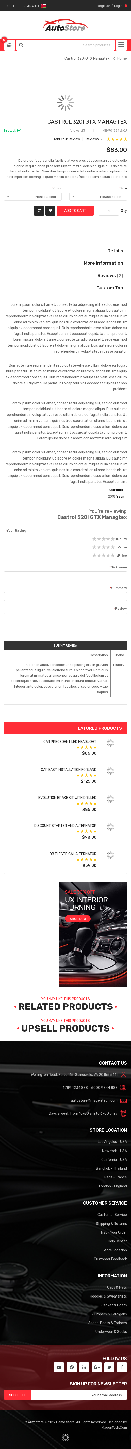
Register (103, 6)
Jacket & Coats (114, 1305)
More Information (103, 263)
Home (122, 58)
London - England (113, 1186)
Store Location (115, 1250)
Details (115, 250)
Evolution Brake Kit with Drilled (67, 798)
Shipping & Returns (111, 1224)
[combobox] (70, 45)
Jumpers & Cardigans (109, 1314)
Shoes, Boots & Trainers (107, 1323)
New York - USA (114, 1151)
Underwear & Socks (111, 1332)
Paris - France (115, 1177)
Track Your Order (113, 1232)
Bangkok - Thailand (111, 1168)
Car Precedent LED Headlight (69, 742)
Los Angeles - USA (112, 1142)
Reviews (110, 275)
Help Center (117, 1241)
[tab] (65, 288)
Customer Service (112, 1215)
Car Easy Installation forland (68, 770)
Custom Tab (109, 287)
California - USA (114, 1160)
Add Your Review (67, 139)
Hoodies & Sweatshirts (108, 1296)
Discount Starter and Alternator (65, 826)
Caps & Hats (117, 1287)
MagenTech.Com (114, 1427)
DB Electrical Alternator (73, 854)
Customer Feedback (110, 1259)
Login (118, 6)
